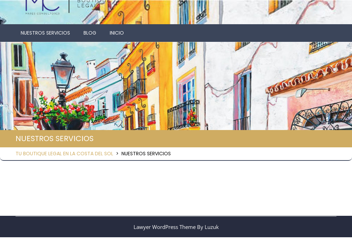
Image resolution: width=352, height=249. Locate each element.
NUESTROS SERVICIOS (45, 32)
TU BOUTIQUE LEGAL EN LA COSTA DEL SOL (64, 153)
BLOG (90, 32)
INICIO (117, 32)
